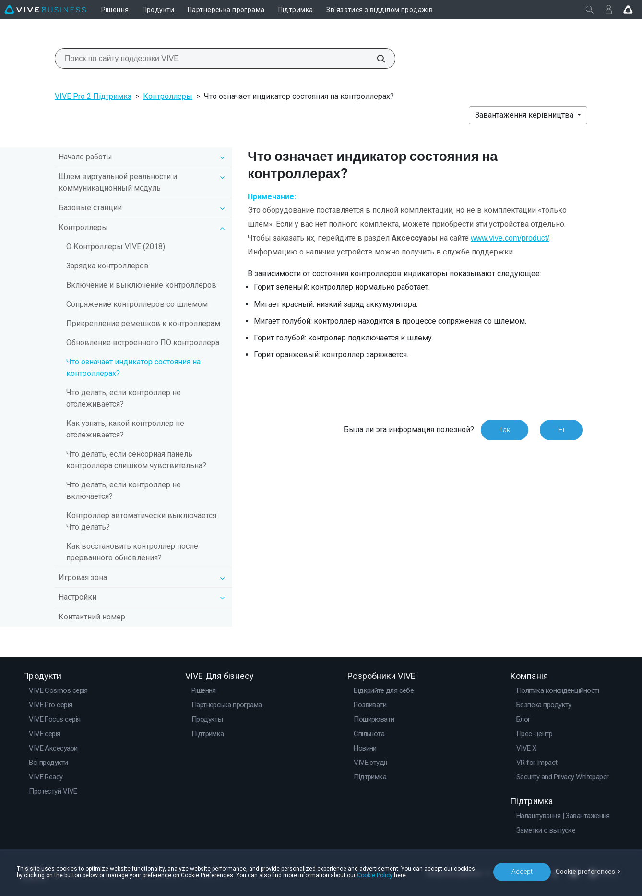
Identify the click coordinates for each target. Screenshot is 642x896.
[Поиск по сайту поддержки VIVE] (375, 58)
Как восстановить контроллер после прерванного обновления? (132, 552)
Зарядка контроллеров (107, 265)
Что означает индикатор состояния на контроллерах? (133, 367)
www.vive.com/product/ (510, 238)
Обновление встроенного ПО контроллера (142, 342)
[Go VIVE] (628, 9)
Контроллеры (167, 96)
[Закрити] (589, 9)
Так (504, 430)
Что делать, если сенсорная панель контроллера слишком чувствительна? (136, 459)
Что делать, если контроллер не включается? (123, 490)
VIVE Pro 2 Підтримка (93, 96)
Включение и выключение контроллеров (141, 285)
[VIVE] (45, 9)
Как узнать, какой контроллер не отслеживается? (125, 429)
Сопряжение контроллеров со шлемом (137, 304)
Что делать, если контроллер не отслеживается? (123, 398)
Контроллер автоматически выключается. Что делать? (142, 521)
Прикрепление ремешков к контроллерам (143, 323)
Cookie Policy (374, 875)
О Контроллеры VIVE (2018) (115, 246)
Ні (561, 430)
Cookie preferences (585, 871)
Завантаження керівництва (525, 115)
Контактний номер (92, 616)
